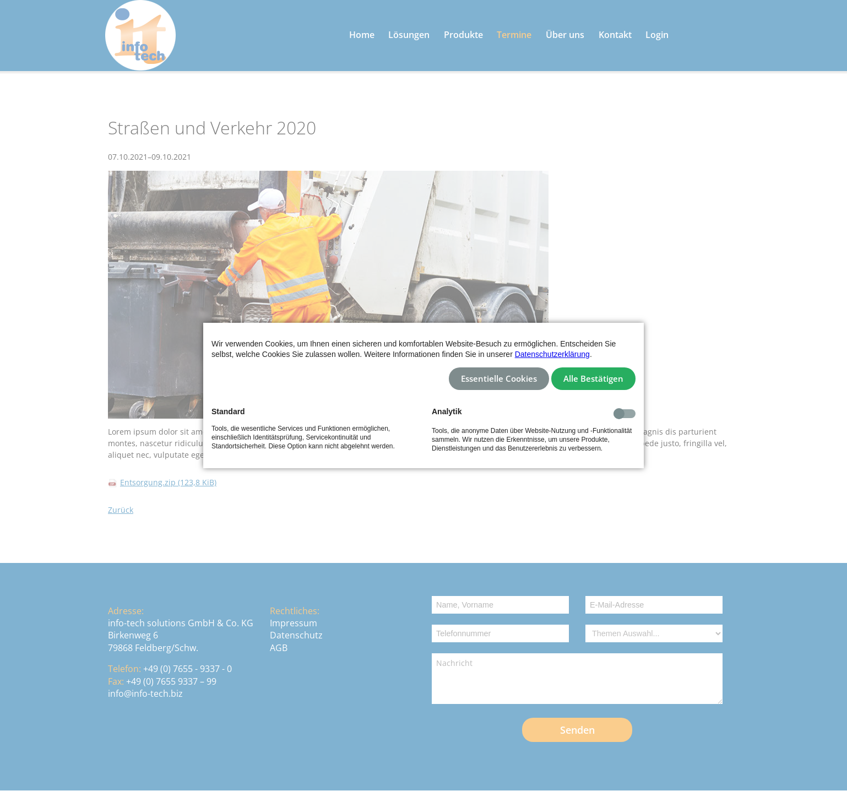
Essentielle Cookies (499, 378)
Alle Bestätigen (593, 378)
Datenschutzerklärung (552, 354)
